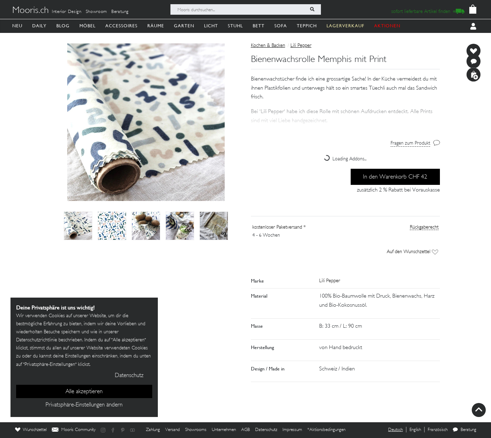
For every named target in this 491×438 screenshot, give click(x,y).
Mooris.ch (30, 10)
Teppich (307, 25)
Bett (259, 25)
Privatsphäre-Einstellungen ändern (83, 405)
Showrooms (195, 430)
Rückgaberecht (424, 227)
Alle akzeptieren (84, 392)
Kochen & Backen (268, 45)
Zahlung (153, 430)
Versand (172, 430)
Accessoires (121, 25)
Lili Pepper (300, 45)
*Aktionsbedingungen (326, 430)
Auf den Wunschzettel (412, 252)
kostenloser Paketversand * (279, 227)
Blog (63, 25)
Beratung (120, 12)
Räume (155, 25)
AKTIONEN (387, 25)
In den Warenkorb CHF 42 (395, 177)
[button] (345, 111)
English (415, 430)
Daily (39, 25)
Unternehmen (224, 430)
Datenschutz (266, 430)
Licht (211, 25)
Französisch (438, 430)
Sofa (280, 25)
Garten (184, 25)
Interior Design (67, 12)
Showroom (96, 12)
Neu (17, 25)
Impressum (292, 430)
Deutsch (395, 430)
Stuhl (235, 25)
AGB (245, 430)
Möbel (87, 25)
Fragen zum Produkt (410, 143)
